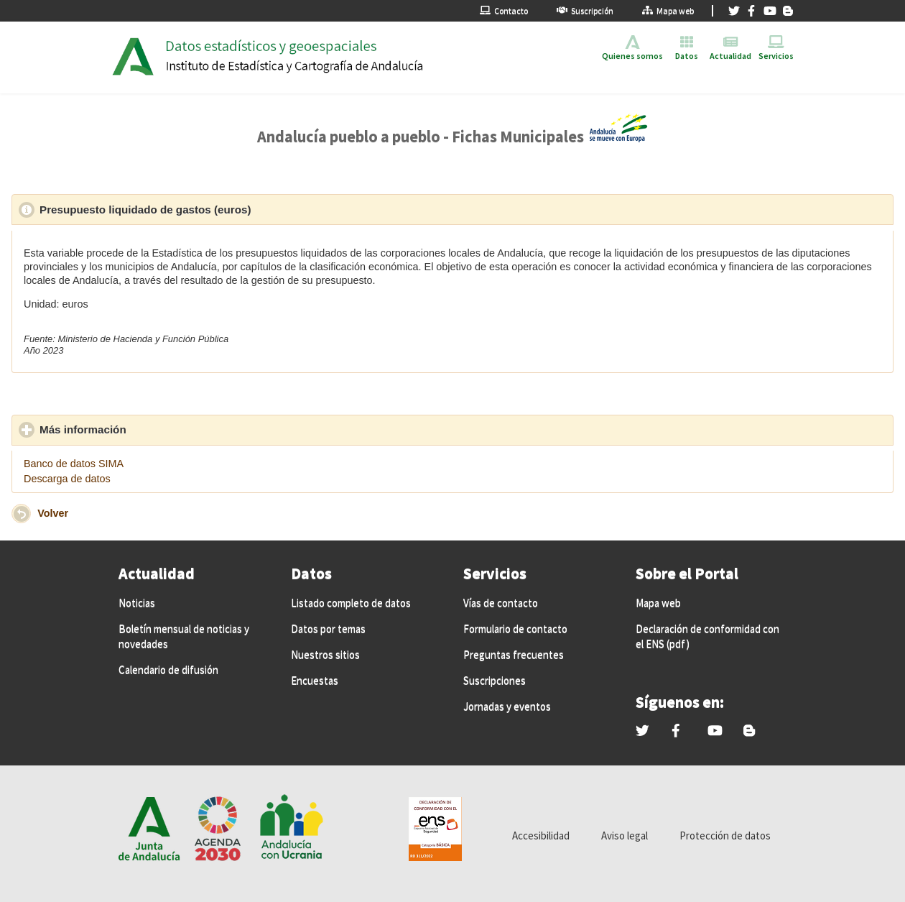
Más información (149, 429)
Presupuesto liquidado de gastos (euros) (212, 209)
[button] (21, 513)
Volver (52, 513)
